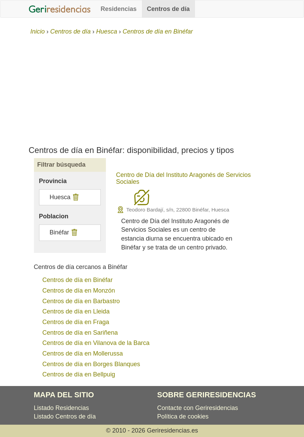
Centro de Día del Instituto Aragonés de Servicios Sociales (183, 178)
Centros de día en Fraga (75, 322)
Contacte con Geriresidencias (197, 407)
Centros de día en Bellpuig (78, 374)
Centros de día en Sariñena (80, 332)
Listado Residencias (61, 407)
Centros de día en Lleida (76, 311)
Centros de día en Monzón (78, 290)
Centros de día (168, 8)
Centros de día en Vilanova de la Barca (96, 342)
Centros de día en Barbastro (81, 301)
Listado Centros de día (65, 416)
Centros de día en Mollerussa (82, 353)
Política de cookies (183, 416)
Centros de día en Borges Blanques (91, 364)
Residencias (119, 8)
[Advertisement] (152, 88)
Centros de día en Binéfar (77, 280)
